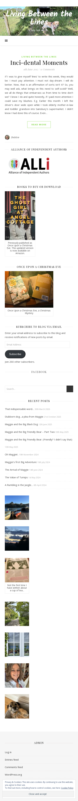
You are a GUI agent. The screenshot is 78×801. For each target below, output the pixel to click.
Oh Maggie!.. (11, 454)
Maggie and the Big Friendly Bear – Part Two (30, 431)
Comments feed (14, 767)
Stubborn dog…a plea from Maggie (24, 416)
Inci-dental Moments (39, 62)
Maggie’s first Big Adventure (21, 462)
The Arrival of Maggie (17, 469)
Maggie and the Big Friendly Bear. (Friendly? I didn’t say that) (38, 439)
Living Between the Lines (39, 18)
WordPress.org (13, 774)
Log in (8, 752)
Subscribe (15, 354)
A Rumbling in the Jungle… (19, 485)
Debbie (15, 137)
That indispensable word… (19, 409)
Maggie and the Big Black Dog (21, 424)
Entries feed (12, 759)
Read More (39, 124)
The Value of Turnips (16, 477)
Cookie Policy (67, 788)
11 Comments (47, 69)
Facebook (39, 372)
